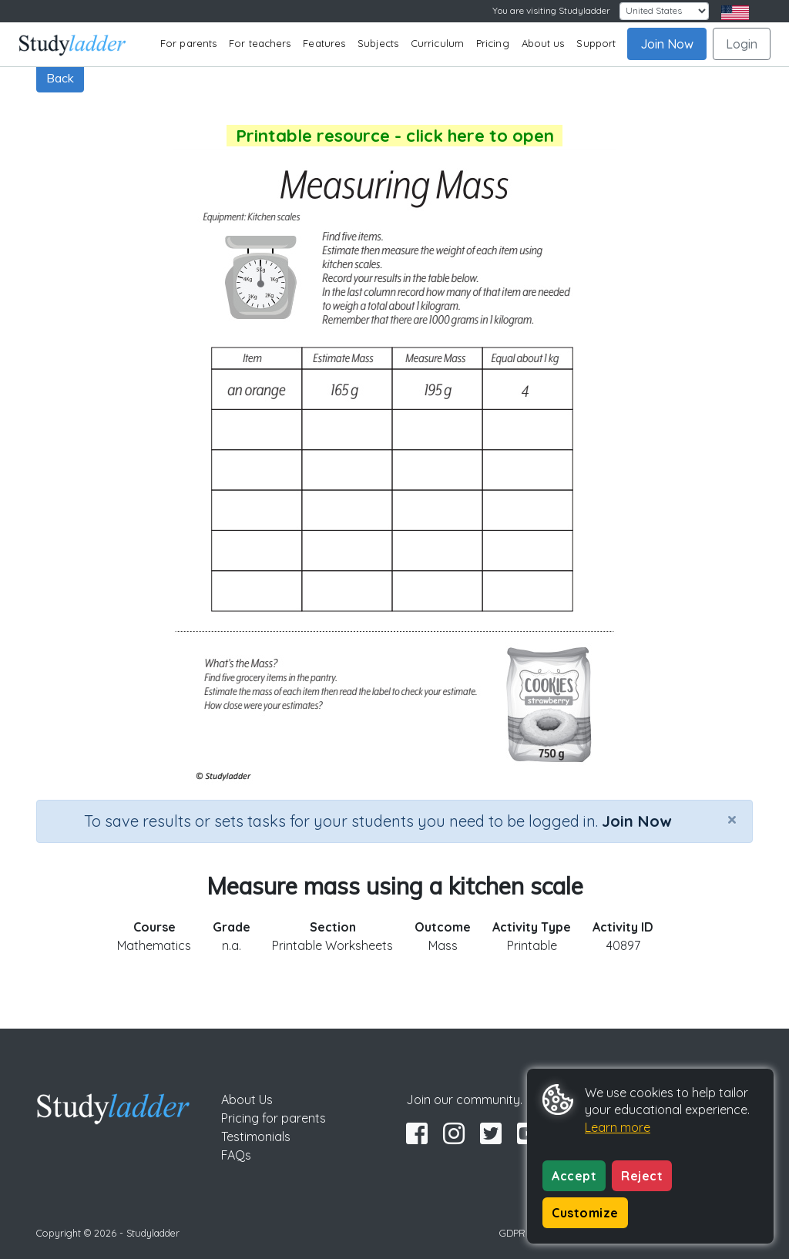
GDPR (512, 1233)
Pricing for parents (273, 1118)
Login (741, 44)
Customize (585, 1212)
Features (324, 43)
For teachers (259, 43)
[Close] (732, 819)
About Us (247, 1099)
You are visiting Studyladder (551, 10)
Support (596, 43)
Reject (642, 1175)
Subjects (378, 43)
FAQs (236, 1155)
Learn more (617, 1127)
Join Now (666, 44)
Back (60, 78)
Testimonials (255, 1136)
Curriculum (437, 43)
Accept (574, 1175)
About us (543, 43)
